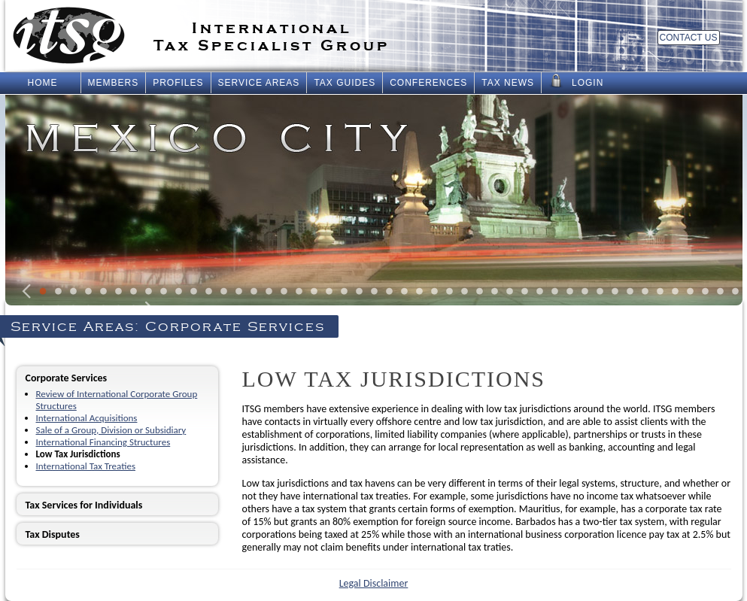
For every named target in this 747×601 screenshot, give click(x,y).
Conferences (428, 82)
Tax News (507, 82)
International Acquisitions (87, 417)
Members (113, 82)
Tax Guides (344, 82)
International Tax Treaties (85, 466)
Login (575, 81)
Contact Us (689, 37)
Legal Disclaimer (373, 583)
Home (43, 82)
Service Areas (259, 82)
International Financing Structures (103, 442)
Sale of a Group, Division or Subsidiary (111, 430)
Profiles (178, 82)
